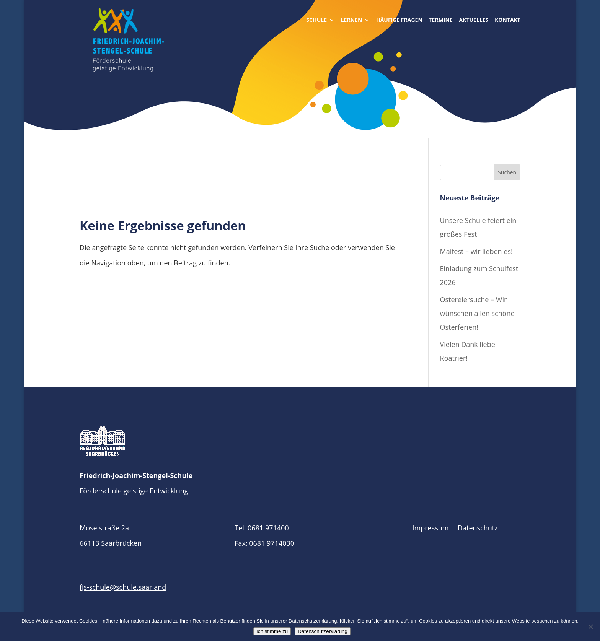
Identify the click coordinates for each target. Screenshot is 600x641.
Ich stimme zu (272, 631)
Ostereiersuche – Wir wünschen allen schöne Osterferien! (477, 313)
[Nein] (590, 626)
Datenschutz (478, 527)
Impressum (430, 527)
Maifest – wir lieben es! (476, 251)
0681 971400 (268, 527)
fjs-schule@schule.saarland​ (123, 587)
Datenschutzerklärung (322, 631)
